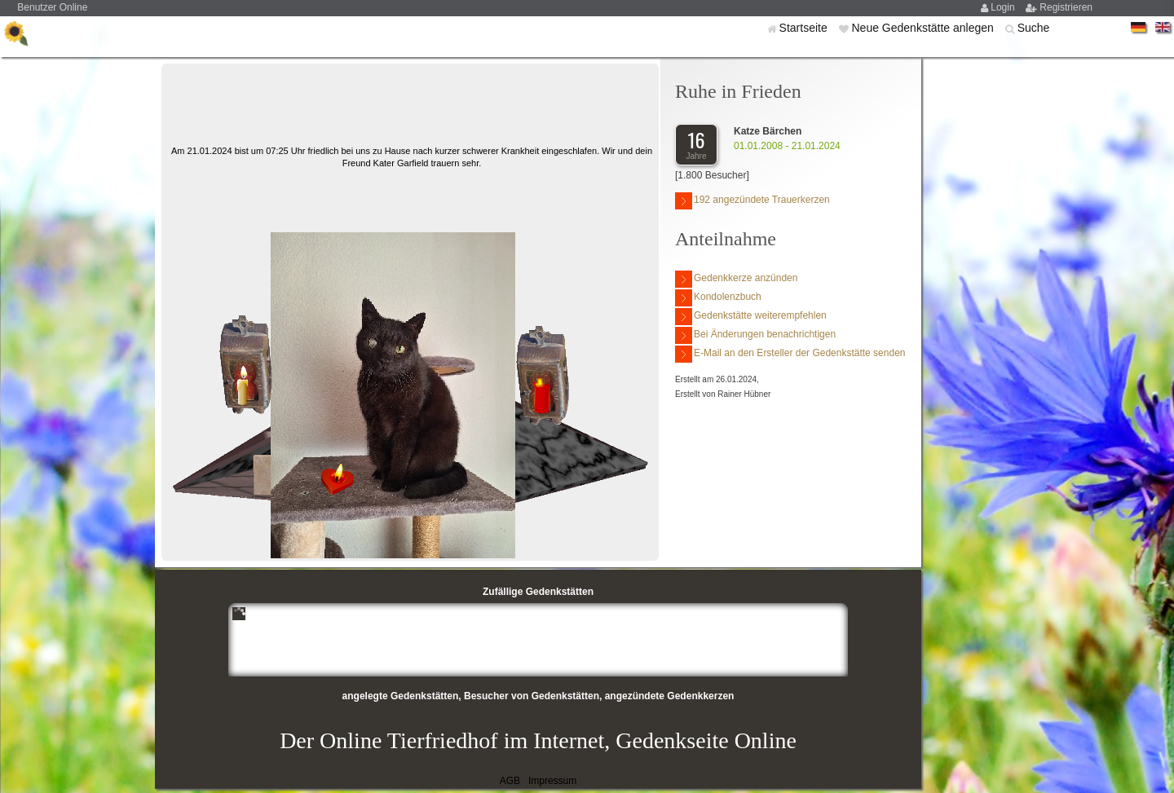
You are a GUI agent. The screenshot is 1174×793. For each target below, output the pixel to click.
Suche (1033, 27)
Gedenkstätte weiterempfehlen (751, 316)
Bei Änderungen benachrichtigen (755, 335)
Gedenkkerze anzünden (736, 279)
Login (1004, 7)
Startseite (805, 27)
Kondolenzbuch (718, 297)
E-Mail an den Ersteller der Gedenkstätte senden (790, 354)
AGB (510, 780)
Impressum (552, 780)
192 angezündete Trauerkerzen (752, 200)
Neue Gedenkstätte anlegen (923, 27)
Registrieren (1065, 7)
